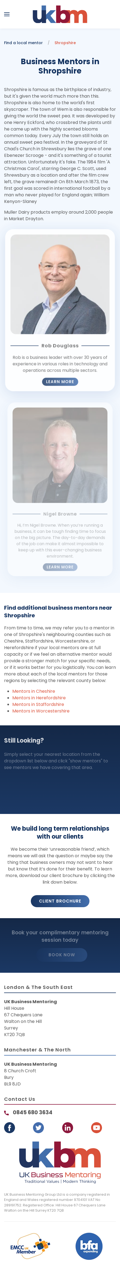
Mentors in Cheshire (33, 691)
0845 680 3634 (32, 1112)
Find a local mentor (23, 43)
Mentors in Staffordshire (38, 704)
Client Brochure (60, 901)
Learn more (60, 377)
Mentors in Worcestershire (41, 711)
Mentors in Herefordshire (39, 698)
